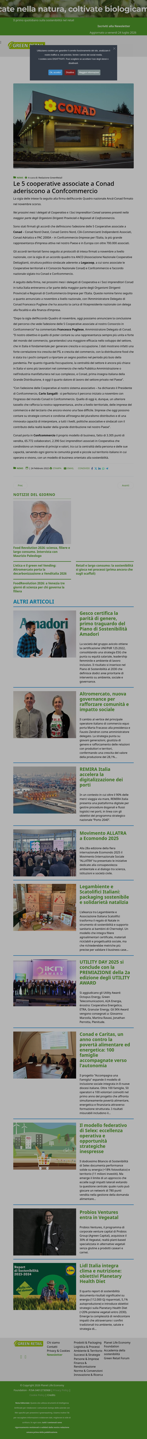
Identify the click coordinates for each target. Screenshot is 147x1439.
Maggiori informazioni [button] (89, 72)
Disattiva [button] (70, 72)
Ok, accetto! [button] (55, 72)
